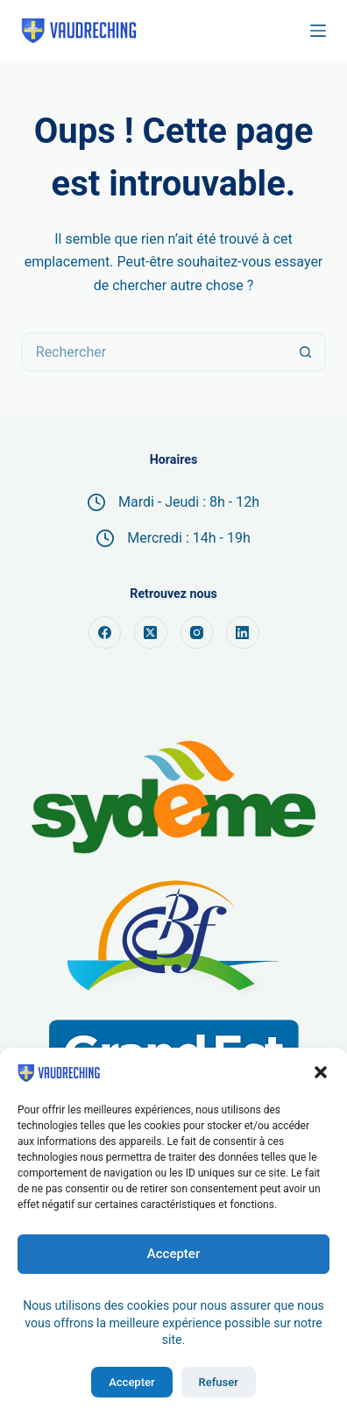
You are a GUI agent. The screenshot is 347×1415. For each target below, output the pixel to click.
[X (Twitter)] (150, 633)
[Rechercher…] (154, 352)
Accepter (173, 1254)
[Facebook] (105, 633)
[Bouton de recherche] (306, 352)
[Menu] (318, 31)
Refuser (218, 1382)
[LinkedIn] (242, 633)
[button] (320, 1072)
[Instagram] (197, 633)
